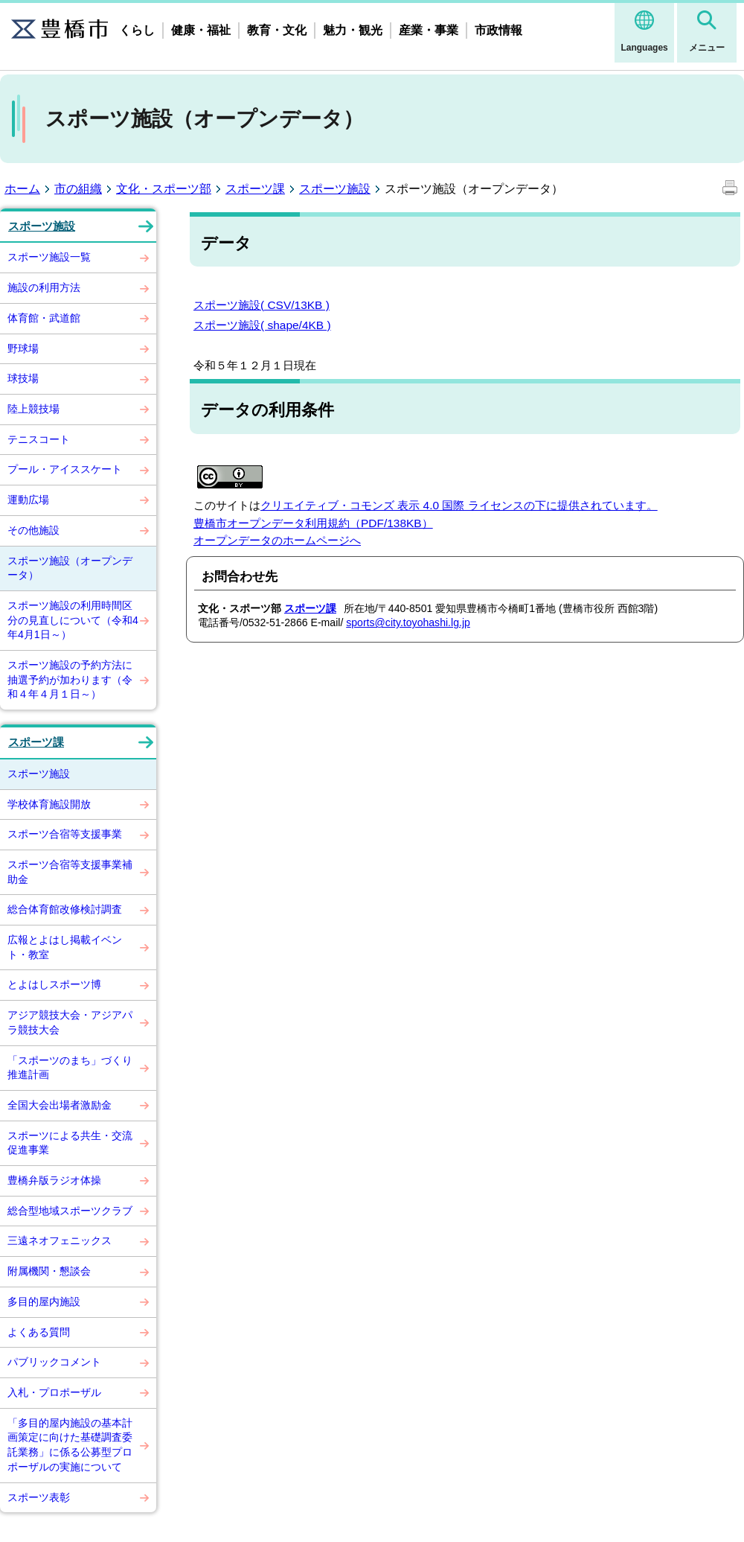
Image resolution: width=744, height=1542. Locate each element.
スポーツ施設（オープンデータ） (69, 568)
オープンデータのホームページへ (277, 540)
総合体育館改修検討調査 (64, 909)
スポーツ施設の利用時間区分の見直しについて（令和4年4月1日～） (72, 619)
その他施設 (33, 530)
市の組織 (78, 188)
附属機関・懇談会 (49, 1271)
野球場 (23, 348)
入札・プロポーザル (54, 1392)
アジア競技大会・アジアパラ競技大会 (69, 1022)
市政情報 (498, 30)
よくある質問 (38, 1332)
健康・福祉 (201, 30)
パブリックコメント (54, 1362)
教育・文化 (277, 30)
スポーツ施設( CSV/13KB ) (261, 305)
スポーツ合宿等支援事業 (64, 834)
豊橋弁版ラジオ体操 (54, 1180)
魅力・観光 (352, 30)
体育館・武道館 (43, 318)
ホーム (22, 188)
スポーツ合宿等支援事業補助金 (69, 871)
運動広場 (28, 500)
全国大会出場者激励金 (59, 1105)
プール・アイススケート (64, 469)
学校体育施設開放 (49, 804)
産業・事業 (428, 30)
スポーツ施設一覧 (49, 257)
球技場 (23, 378)
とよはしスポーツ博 (54, 984)
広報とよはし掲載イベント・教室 (64, 947)
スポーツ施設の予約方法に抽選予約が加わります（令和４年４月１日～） (69, 679)
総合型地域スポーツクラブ (69, 1211)
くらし (137, 30)
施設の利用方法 (43, 287)
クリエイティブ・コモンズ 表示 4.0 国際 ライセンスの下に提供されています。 (459, 505)
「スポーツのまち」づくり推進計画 (69, 1067)
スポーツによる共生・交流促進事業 (69, 1143)
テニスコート (38, 439)
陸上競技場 (33, 409)
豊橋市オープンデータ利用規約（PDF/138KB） (313, 523)
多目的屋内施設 (43, 1301)
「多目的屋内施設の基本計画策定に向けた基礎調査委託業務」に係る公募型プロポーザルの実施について (69, 1445)
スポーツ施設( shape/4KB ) (262, 325)
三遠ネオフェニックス (59, 1240)
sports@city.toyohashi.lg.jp (408, 622)
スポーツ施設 (335, 188)
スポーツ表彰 (38, 1497)
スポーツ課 (255, 188)
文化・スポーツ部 (163, 188)
